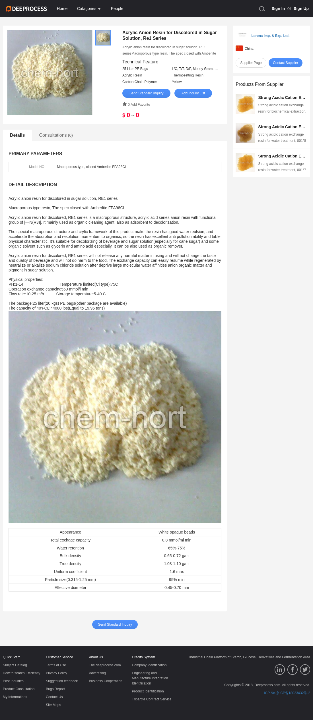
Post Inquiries (13, 681)
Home (62, 8)
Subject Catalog (15, 665)
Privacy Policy (56, 673)
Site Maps (53, 705)
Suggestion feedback (62, 681)
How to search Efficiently (21, 673)
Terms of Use (56, 665)
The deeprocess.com (105, 665)
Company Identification (149, 665)
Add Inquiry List (193, 93)
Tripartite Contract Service (152, 699)
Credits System (143, 657)
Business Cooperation (105, 681)
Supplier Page (250, 63)
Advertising (97, 673)
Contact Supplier (285, 63)
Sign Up (301, 8)
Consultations (56, 135)
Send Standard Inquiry (146, 93)
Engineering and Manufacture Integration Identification (150, 678)
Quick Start (11, 657)
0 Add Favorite (136, 105)
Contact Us (54, 697)
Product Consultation (18, 689)
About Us (96, 657)
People (117, 8)
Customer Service (59, 657)
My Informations (15, 697)
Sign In (278, 8)
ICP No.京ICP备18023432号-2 (287, 693)
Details (17, 135)
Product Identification (148, 691)
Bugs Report (55, 689)
